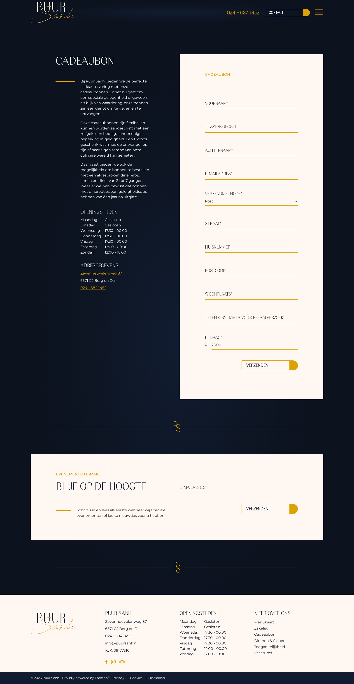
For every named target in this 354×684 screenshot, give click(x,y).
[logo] (53, 14)
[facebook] (106, 662)
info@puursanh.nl (121, 643)
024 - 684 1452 (243, 14)
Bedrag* (213, 337)
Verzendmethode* (223, 193)
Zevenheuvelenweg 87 (101, 273)
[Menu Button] (319, 14)
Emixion (101, 678)
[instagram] (113, 662)
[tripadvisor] (122, 662)
